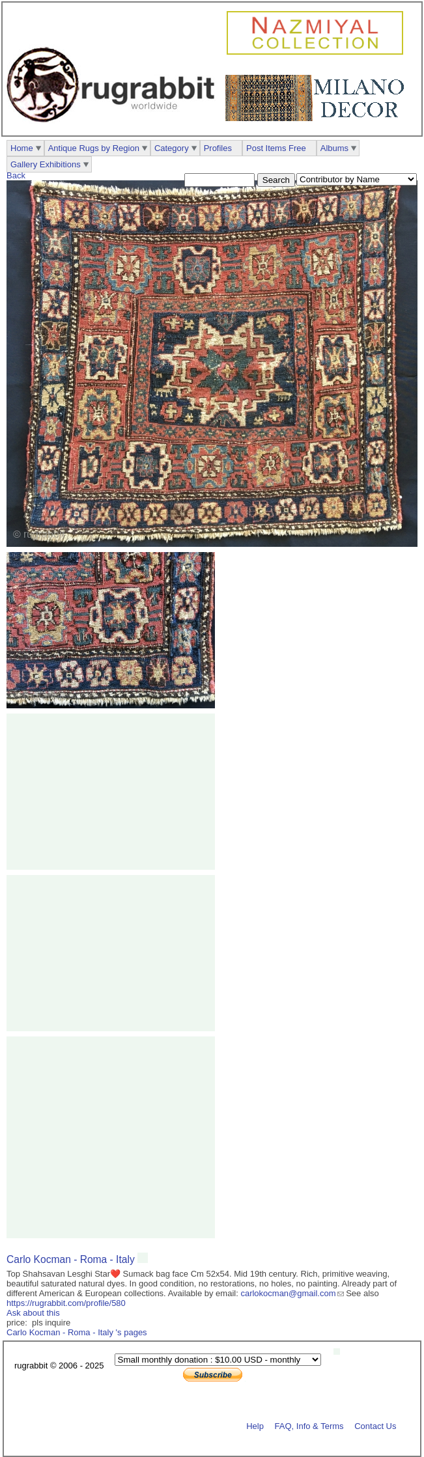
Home (21, 148)
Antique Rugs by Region (93, 148)
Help (255, 1425)
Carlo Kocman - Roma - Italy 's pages (77, 1332)
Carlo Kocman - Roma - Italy (72, 1259)
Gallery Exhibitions (45, 164)
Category (171, 148)
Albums (334, 148)
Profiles (218, 148)
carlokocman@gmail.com (287, 1293)
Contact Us (375, 1425)
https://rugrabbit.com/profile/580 (66, 1303)
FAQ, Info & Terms (309, 1425)
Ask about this (33, 1313)
